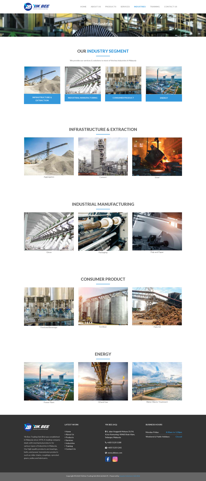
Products (110, 6)
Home (83, 6)
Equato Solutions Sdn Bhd (129, 476)
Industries (140, 6)
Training (155, 6)
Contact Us (170, 6)
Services (125, 6)
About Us (96, 6)
